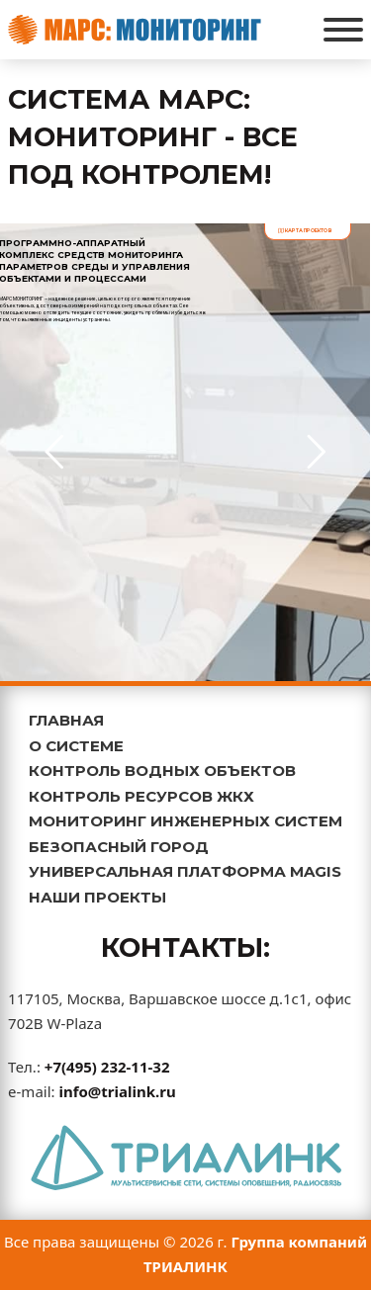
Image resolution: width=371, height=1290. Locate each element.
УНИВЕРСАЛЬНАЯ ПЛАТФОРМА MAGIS (185, 871)
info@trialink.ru (116, 1091)
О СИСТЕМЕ (76, 745)
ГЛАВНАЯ (66, 720)
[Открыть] (343, 30)
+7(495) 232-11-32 (107, 1066)
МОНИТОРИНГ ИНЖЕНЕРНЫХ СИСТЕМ (185, 821)
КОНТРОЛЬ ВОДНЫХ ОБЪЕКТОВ (162, 770)
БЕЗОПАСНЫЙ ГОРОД (119, 846)
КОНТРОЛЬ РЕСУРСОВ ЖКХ (141, 796)
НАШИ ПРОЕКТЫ (97, 897)
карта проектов (305, 230)
